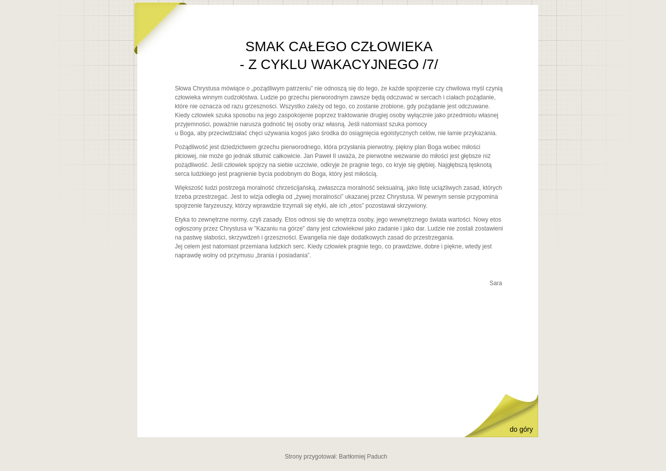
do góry (521, 429)
